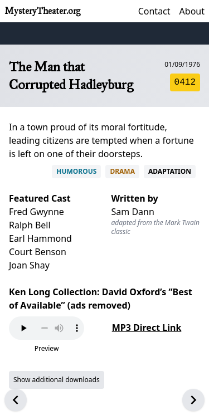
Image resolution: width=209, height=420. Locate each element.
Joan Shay (29, 265)
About (192, 11)
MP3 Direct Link (147, 327)
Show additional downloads (56, 379)
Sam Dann (132, 212)
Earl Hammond (40, 238)
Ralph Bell (30, 225)
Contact (154, 11)
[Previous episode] (15, 400)
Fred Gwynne (36, 212)
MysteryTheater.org (42, 11)
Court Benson (37, 252)
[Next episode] (193, 400)
